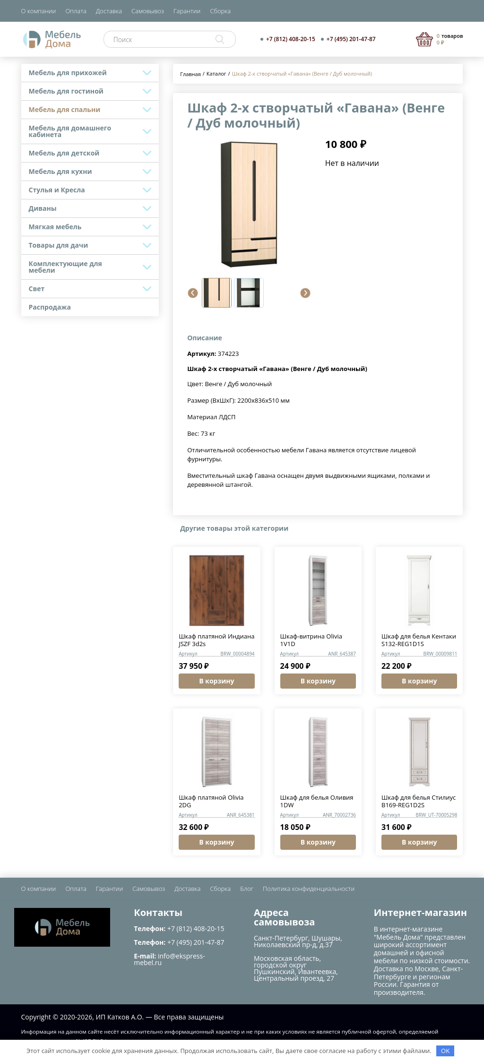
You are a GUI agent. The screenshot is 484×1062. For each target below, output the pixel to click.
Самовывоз (147, 11)
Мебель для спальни (65, 109)
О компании (38, 11)
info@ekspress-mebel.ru (169, 959)
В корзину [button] (216, 680)
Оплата (75, 11)
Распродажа (50, 306)
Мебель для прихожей (68, 72)
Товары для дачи (58, 245)
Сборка (220, 11)
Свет (37, 288)
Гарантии (186, 11)
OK (445, 1050)
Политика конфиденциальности (308, 888)
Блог (246, 888)
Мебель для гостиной (66, 90)
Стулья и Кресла (57, 189)
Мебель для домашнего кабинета (70, 131)
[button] (193, 293)
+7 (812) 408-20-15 (290, 39)
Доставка (109, 11)
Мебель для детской (64, 152)
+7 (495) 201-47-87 (351, 39)
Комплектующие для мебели (65, 267)
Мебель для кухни (60, 171)
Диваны (43, 208)
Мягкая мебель (55, 226)
